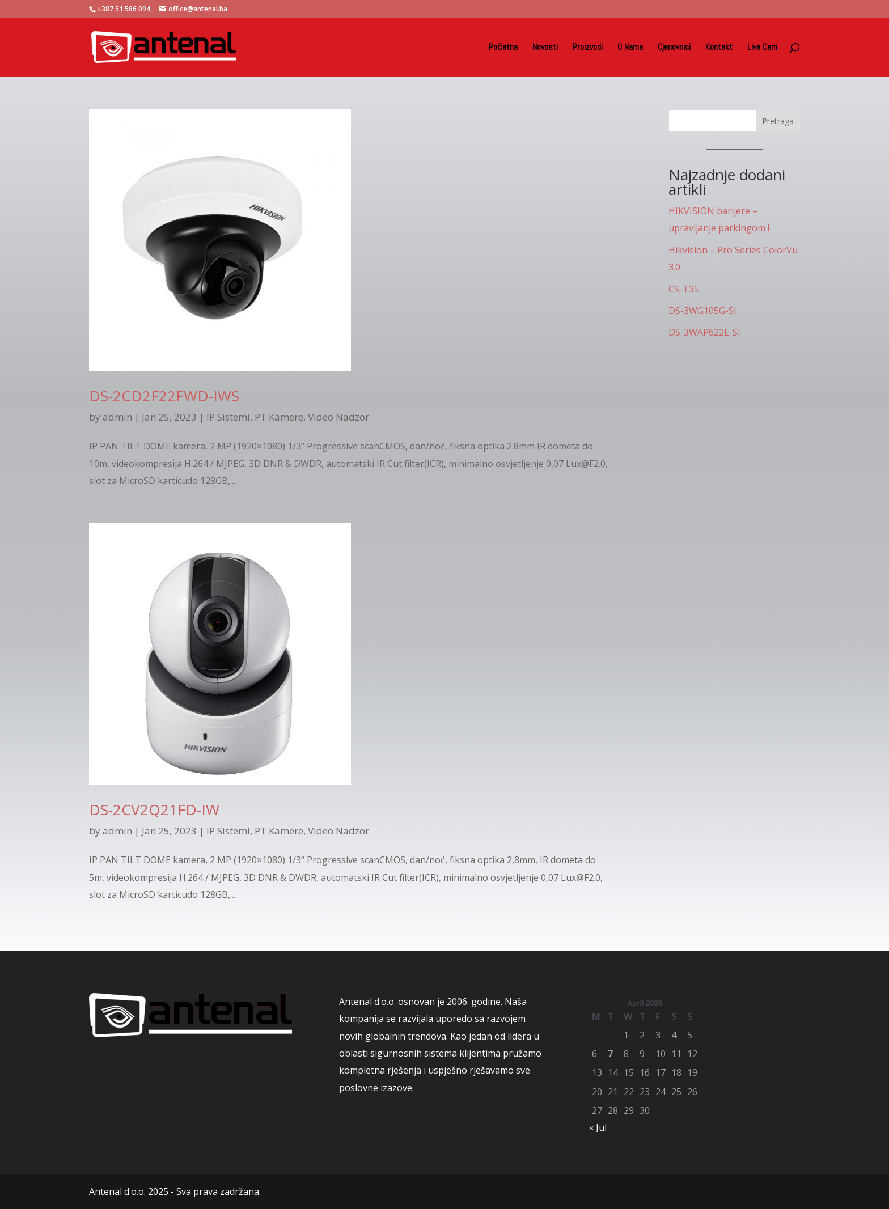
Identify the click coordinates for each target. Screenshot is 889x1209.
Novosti (545, 48)
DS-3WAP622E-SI (704, 332)
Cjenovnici (674, 48)
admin (117, 416)
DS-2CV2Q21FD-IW (154, 809)
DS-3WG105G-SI (702, 310)
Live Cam (762, 48)
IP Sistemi (228, 416)
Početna (503, 48)
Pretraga (778, 121)
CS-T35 (683, 289)
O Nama (630, 48)
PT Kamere (279, 416)
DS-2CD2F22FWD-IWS (164, 395)
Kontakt (719, 48)
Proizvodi (588, 48)
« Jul (598, 1127)
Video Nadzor (338, 416)
